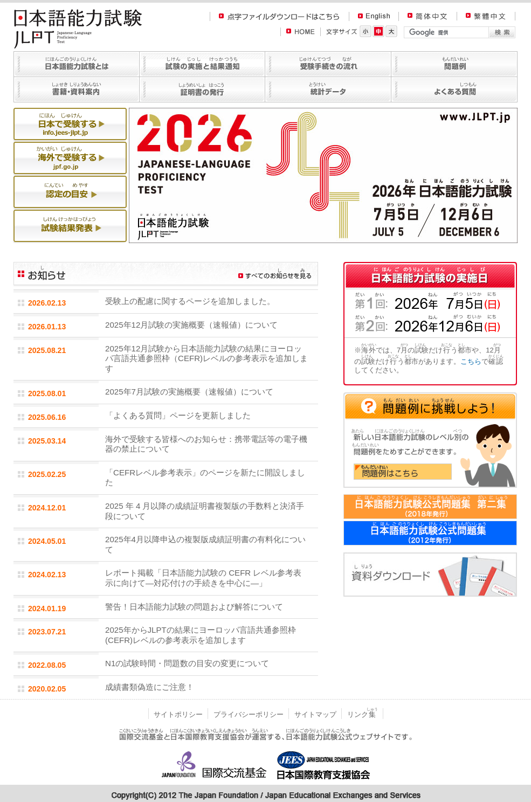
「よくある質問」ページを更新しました (178, 415)
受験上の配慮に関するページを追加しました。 (190, 301)
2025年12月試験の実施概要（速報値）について (191, 324)
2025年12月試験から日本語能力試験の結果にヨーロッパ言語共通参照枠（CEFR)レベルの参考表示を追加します (206, 358)
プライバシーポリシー (248, 714)
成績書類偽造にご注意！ (149, 687)
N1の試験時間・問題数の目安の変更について (187, 663)
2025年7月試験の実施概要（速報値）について (189, 391)
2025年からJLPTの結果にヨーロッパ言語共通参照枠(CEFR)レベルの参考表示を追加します (200, 635)
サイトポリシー (178, 714)
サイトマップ (315, 714)
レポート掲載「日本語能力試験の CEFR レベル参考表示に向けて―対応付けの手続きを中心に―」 (203, 577)
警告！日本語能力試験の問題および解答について (194, 606)
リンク (362, 714)
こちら (470, 361)
